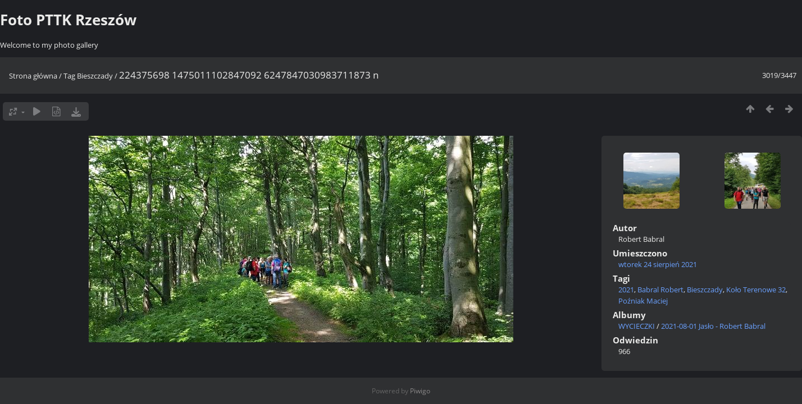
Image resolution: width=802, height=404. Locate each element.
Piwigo (420, 391)
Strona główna (33, 76)
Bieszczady (95, 76)
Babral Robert (660, 289)
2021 (626, 289)
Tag (69, 76)
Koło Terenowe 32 (756, 289)
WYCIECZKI (636, 326)
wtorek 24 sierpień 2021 (657, 264)
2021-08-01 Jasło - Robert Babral (713, 326)
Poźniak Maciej (643, 301)
